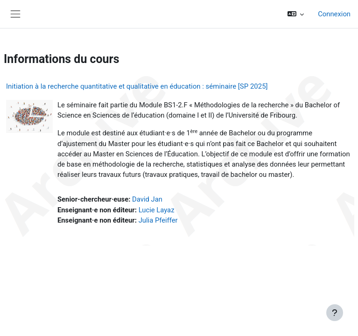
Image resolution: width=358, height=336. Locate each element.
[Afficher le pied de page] (334, 312)
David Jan (147, 199)
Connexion (334, 14)
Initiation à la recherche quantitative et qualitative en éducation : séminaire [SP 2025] (137, 86)
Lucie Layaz (157, 210)
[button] (295, 14)
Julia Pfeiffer (158, 220)
